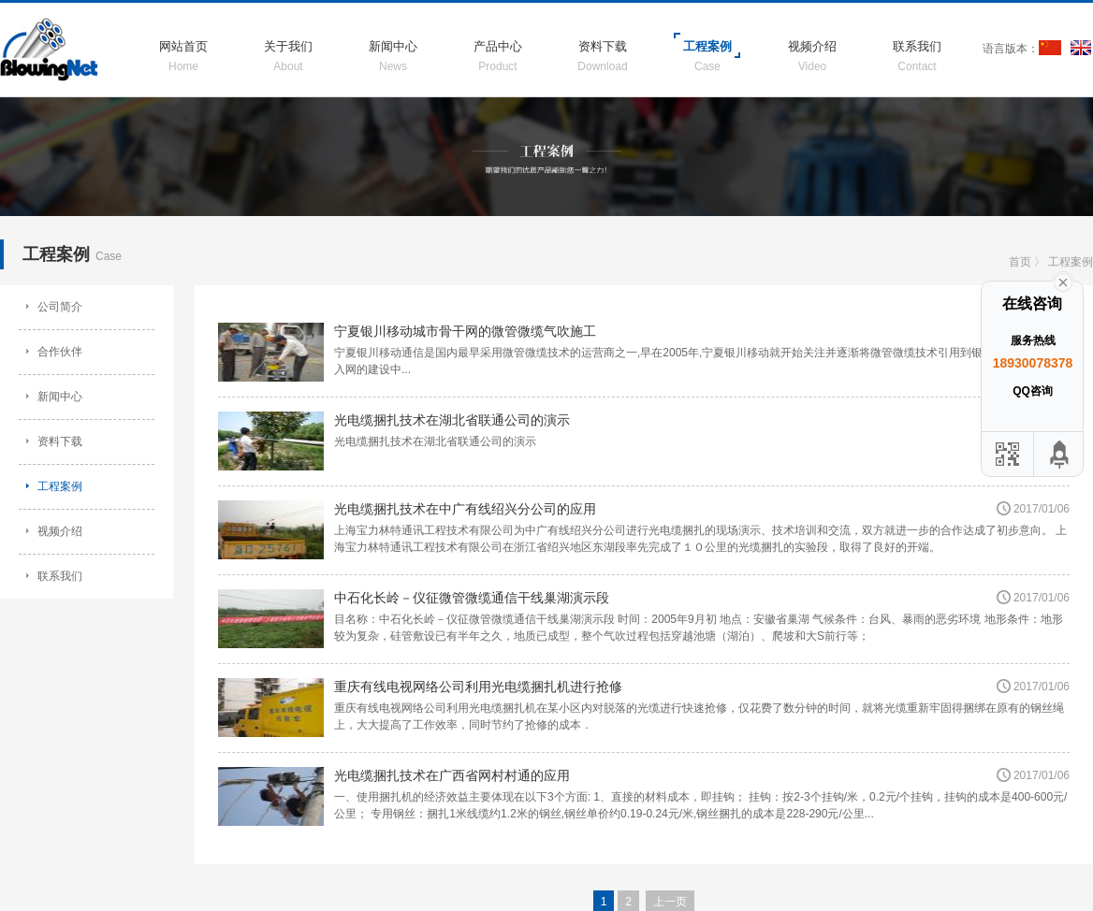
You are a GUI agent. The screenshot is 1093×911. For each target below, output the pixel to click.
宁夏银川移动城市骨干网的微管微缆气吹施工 (465, 331)
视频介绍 (812, 46)
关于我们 (288, 46)
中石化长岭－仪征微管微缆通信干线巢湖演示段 (471, 597)
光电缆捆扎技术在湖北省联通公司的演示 (452, 419)
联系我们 (917, 46)
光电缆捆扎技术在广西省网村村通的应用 (452, 775)
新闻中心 (393, 46)
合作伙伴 (59, 351)
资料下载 (602, 46)
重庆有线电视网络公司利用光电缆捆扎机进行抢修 (478, 686)
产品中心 (498, 46)
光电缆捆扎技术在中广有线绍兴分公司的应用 (465, 508)
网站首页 (183, 46)
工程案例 (707, 46)
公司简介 (59, 306)
